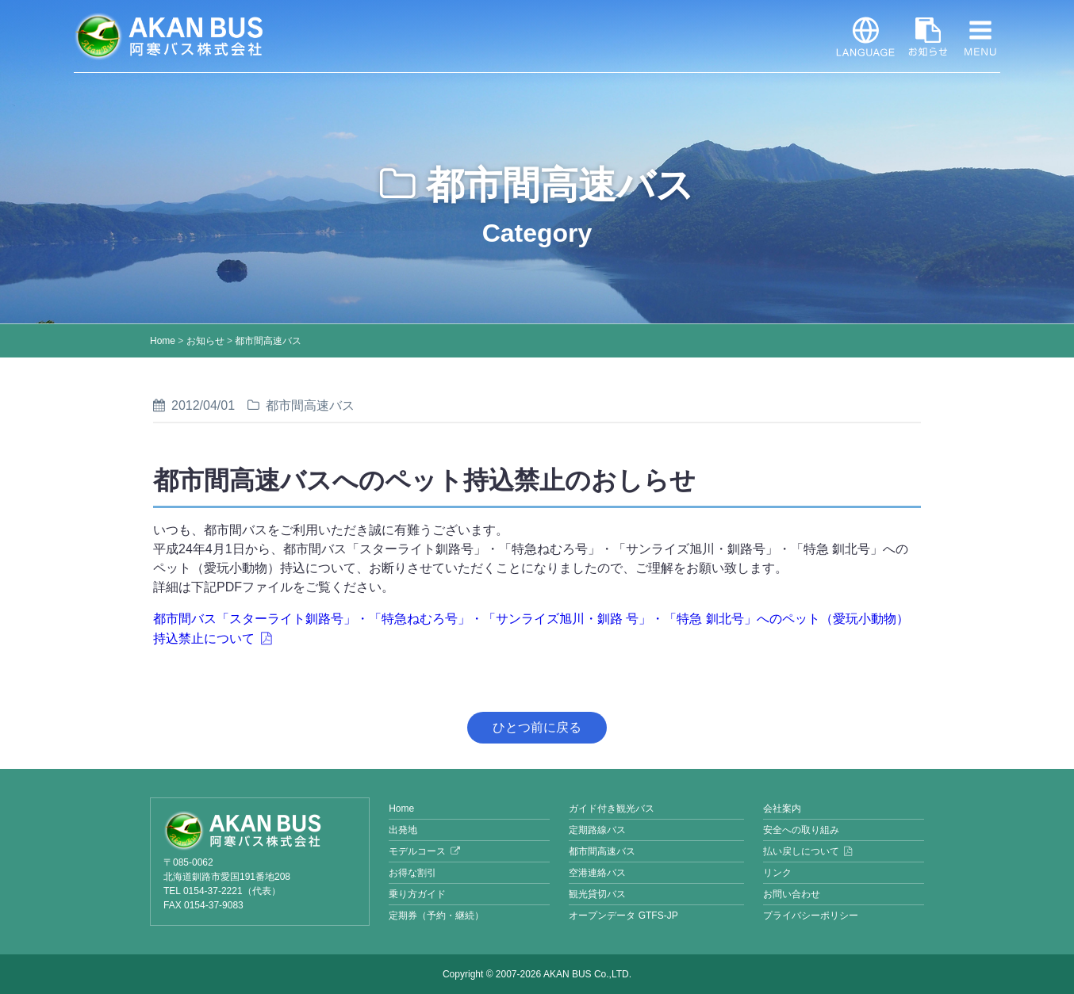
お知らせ (928, 36)
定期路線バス (597, 829)
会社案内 (782, 808)
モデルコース (417, 851)
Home (162, 340)
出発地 (403, 829)
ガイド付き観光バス (611, 808)
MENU (980, 36)
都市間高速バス (268, 340)
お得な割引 (412, 872)
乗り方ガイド (417, 894)
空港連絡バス (597, 872)
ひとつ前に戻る (537, 727)
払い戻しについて (801, 851)
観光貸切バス (597, 894)
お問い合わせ (791, 894)
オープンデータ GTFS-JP (623, 915)
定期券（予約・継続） (436, 915)
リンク (777, 872)
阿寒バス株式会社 (169, 36)
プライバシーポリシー (810, 915)
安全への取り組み (801, 829)
